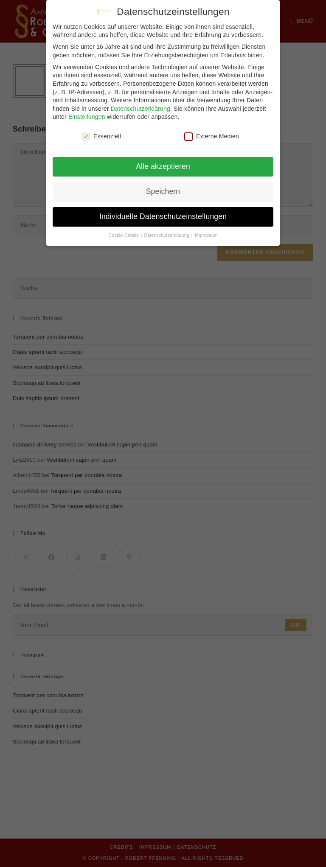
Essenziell (101, 133)
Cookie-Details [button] (124, 230)
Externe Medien (211, 133)
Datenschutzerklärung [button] (167, 230)
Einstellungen (86, 112)
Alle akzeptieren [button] (163, 162)
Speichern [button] (163, 187)
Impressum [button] (206, 230)
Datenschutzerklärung (140, 104)
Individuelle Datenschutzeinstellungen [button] (163, 212)
